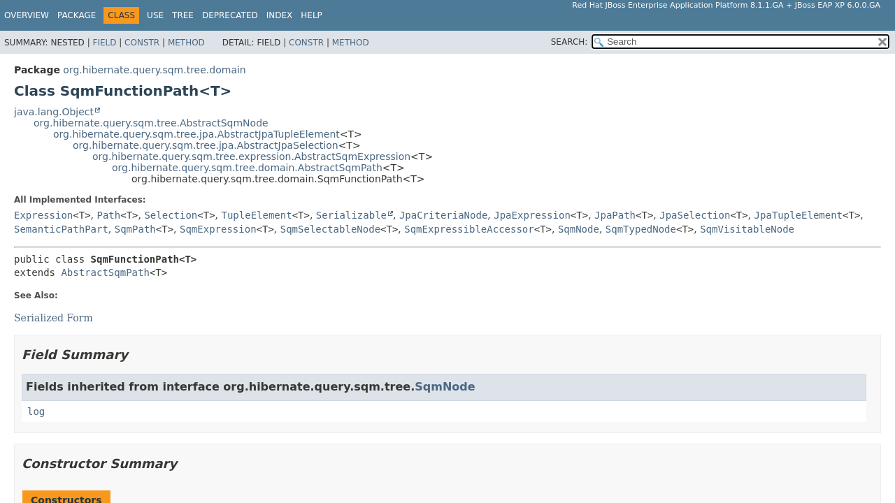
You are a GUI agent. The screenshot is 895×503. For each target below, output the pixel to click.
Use (155, 15)
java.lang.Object (54, 111)
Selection (170, 215)
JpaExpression (532, 215)
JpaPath (615, 215)
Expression (43, 215)
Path (109, 215)
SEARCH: (569, 42)
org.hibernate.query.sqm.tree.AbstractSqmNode (151, 123)
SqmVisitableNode (747, 229)
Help (311, 15)
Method (186, 43)
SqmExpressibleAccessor (469, 229)
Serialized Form (53, 317)
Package (76, 15)
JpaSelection (694, 215)
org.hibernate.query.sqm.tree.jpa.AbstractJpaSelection (205, 145)
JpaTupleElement (798, 215)
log (36, 411)
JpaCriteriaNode (443, 215)
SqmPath (135, 229)
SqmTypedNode (641, 229)
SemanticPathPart (61, 229)
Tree (183, 15)
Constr (141, 43)
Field (104, 43)
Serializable (351, 215)
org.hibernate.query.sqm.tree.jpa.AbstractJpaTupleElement (196, 134)
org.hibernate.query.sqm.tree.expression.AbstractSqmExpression (251, 156)
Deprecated (230, 15)
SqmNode (578, 229)
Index (279, 15)
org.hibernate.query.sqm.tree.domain (154, 69)
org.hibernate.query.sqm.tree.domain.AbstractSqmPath (247, 167)
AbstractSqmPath (105, 272)
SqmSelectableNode (330, 229)
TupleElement (256, 215)
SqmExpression (218, 229)
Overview (26, 15)
